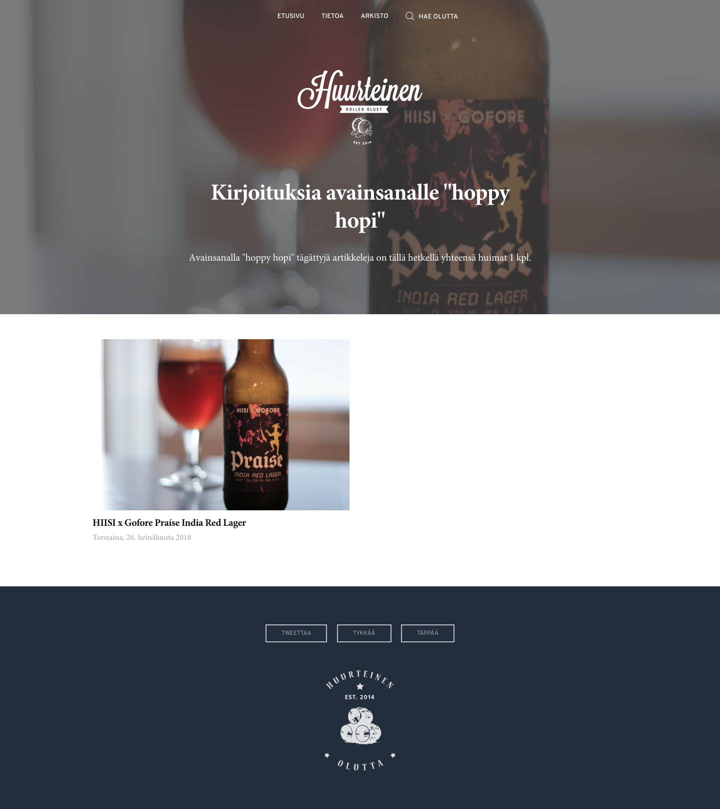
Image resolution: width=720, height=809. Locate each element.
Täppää (427, 633)
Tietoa (333, 17)
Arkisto (374, 17)
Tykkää (364, 633)
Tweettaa (296, 633)
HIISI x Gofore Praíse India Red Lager (169, 523)
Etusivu (291, 17)
